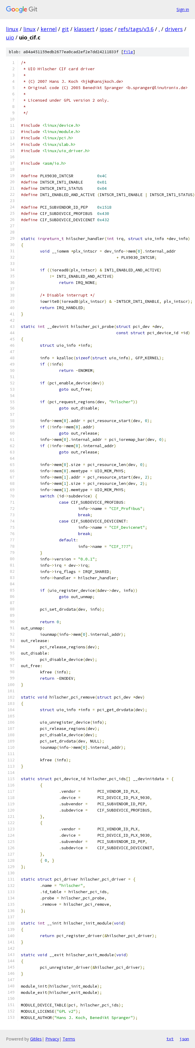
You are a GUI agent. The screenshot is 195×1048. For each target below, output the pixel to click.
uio (10, 37)
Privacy (52, 1039)
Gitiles (36, 1039)
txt (170, 1038)
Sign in (183, 9)
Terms (69, 1039)
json (184, 1038)
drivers (174, 29)
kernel (49, 29)
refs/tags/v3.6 (136, 29)
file (128, 51)
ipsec (106, 29)
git (65, 29)
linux (12, 29)
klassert (84, 29)
